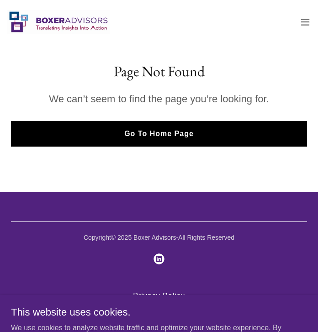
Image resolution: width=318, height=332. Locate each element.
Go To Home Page (159, 133)
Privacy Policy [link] (159, 296)
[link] (58, 22)
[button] (305, 22)
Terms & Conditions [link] (159, 307)
